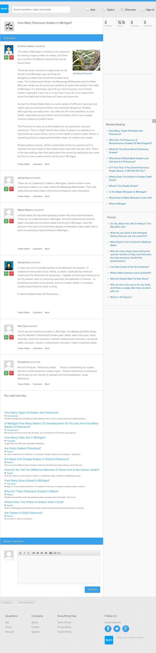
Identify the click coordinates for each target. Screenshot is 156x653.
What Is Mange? (117, 203)
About (34, 622)
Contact (35, 627)
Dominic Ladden (26, 46)
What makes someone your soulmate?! (130, 272)
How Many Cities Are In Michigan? (25, 437)
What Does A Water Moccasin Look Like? (130, 197)
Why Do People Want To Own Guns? (129, 278)
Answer (92, 589)
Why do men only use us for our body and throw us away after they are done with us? (130, 288)
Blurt (47, 164)
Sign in (147, 9)
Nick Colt (22, 326)
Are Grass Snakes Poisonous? (22, 448)
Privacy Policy (64, 627)
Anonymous (24, 177)
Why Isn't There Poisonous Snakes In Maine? (31, 491)
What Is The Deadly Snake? (123, 186)
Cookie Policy (64, 631)
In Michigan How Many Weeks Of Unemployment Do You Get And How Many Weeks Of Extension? (51, 425)
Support (35, 631)
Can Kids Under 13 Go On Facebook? (129, 267)
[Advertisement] (53, 237)
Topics (108, 9)
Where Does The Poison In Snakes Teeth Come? (34, 502)
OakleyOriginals (83, 73)
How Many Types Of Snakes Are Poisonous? (31, 413)
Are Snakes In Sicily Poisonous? (23, 513)
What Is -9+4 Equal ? (121, 297)
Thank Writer (24, 164)
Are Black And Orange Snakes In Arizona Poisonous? (36, 459)
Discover (128, 9)
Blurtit (4, 9)
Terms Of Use (64, 622)
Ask (90, 9)
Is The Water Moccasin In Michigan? (128, 191)
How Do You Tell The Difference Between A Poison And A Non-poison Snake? (51, 470)
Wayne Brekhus (25, 210)
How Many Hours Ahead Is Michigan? (27, 480)
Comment (37, 164)
